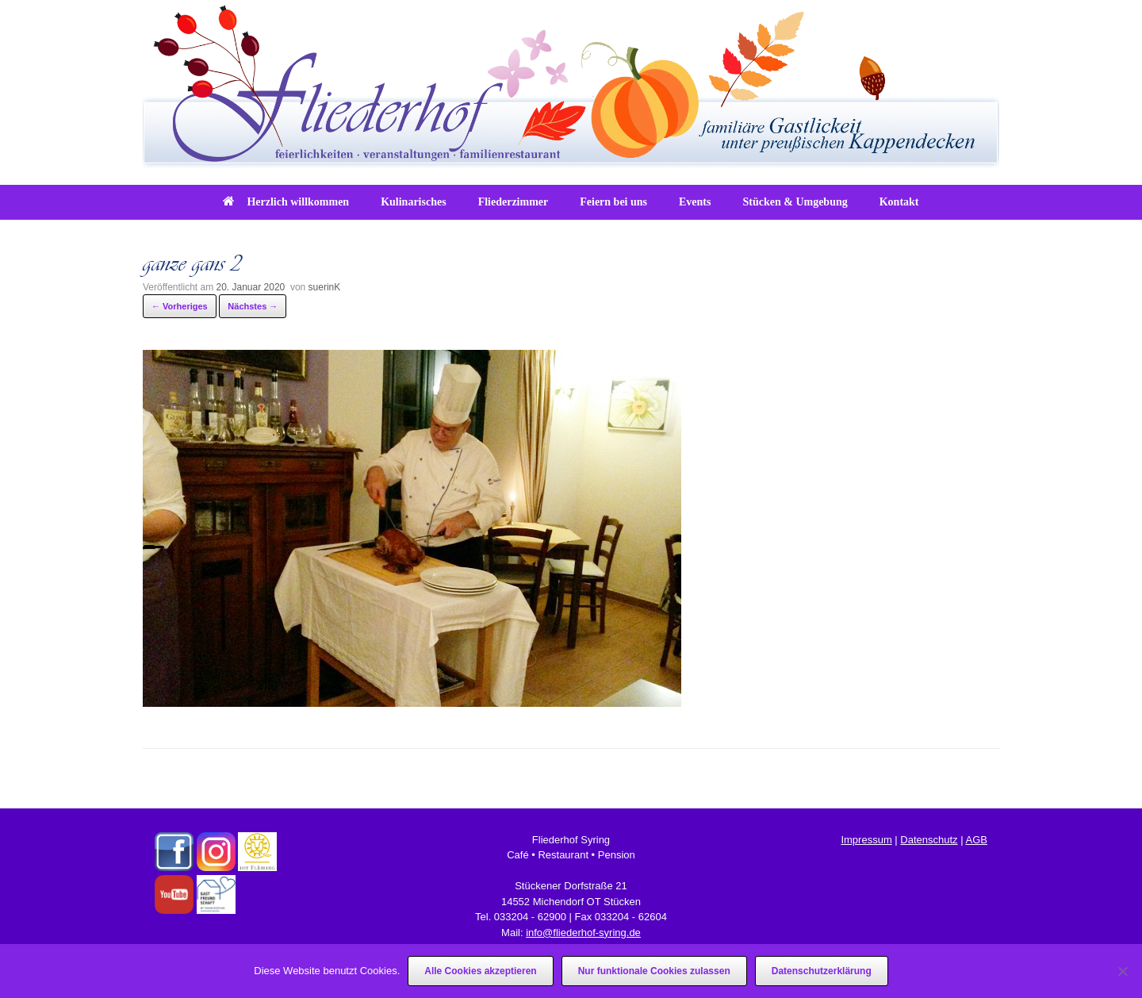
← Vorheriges (179, 306)
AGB (976, 840)
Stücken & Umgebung (794, 202)
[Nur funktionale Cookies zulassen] (1122, 971)
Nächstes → (253, 306)
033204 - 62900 (530, 917)
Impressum (866, 840)
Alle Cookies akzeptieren (480, 971)
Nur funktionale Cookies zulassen (654, 971)
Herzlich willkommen (286, 202)
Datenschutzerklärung (822, 971)
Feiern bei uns (613, 202)
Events (695, 202)
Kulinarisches (413, 202)
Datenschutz (928, 840)
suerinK (324, 287)
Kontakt (899, 202)
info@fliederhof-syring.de (583, 933)
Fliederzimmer (513, 202)
